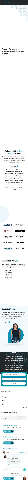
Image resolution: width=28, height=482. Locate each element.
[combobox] (14, 379)
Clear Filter (24, 407)
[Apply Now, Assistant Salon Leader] (8, 431)
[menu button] (24, 2)
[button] (14, 397)
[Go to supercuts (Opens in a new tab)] (8, 225)
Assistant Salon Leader (10, 425)
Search (14, 383)
